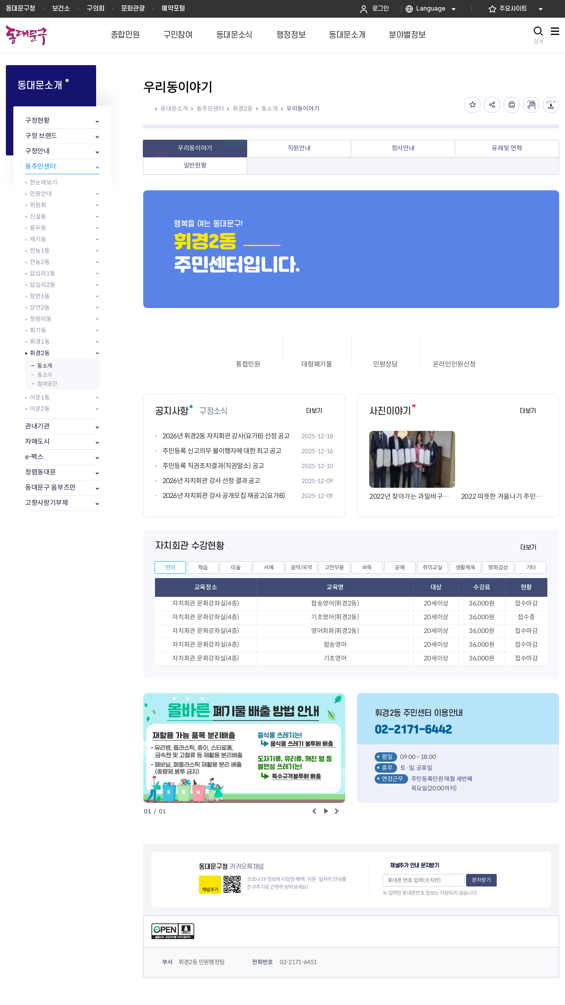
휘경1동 (40, 341)
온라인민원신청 (454, 364)
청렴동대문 (40, 472)
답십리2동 (42, 284)
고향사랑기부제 (46, 503)
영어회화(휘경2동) (335, 631)
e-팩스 (34, 457)
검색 (538, 41)
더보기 (314, 411)
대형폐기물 (316, 364)
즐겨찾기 (472, 105)
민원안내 (41, 193)
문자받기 (481, 880)
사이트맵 (555, 35)
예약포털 (173, 8)
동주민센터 (40, 166)
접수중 (526, 617)
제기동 (38, 239)
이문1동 (40, 397)
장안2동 (40, 307)
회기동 (38, 330)
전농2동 (40, 262)
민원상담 (385, 364)
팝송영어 (335, 644)
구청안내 (37, 151)
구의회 (95, 8)
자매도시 (37, 442)
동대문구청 (20, 8)
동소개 (44, 366)
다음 (336, 811)
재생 (325, 811)
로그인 (380, 8)
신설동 (38, 216)
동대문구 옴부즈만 (50, 487)
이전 (314, 811)
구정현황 (37, 121)
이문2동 (40, 408)
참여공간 (47, 384)
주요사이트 (513, 8)
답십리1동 (42, 273)
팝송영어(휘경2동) (335, 603)
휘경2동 (40, 353)
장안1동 (40, 296)
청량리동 (41, 319)
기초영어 (335, 658)
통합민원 (248, 364)
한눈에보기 (43, 182)
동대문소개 (174, 108)
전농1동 (40, 250)
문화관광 (133, 8)
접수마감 (526, 603)
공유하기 (492, 105)
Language (430, 8)
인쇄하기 (511, 105)
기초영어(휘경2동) (335, 617)
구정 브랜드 (41, 136)
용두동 (38, 228)
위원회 (38, 205)
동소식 (44, 375)
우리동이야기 (302, 108)
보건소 (61, 8)
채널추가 (210, 889)
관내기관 (37, 426)
